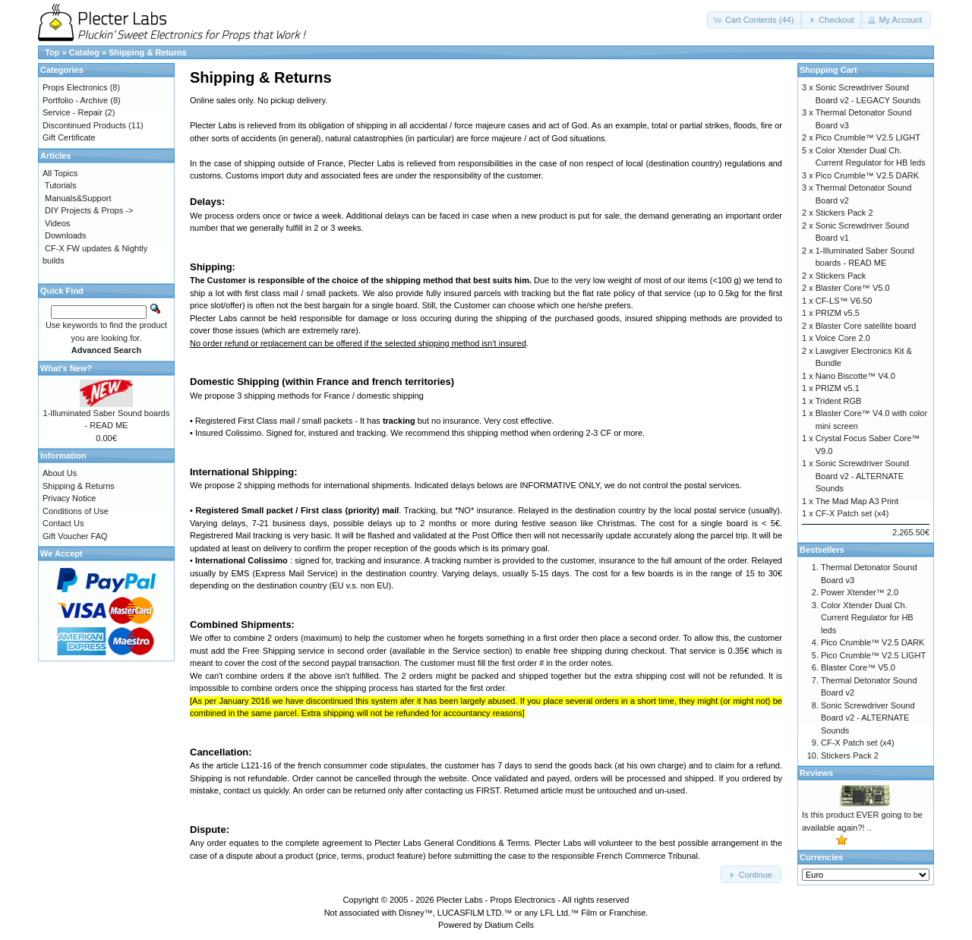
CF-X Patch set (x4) (852, 513)
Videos (57, 223)
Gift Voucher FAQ (75, 536)
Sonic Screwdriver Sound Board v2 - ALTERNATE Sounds (863, 476)
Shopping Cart (828, 69)
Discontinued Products (84, 125)
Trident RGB (839, 400)
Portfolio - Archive (75, 100)
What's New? (66, 368)
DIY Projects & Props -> (89, 210)
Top (52, 52)
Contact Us (63, 523)
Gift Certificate (69, 137)
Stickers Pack (841, 275)
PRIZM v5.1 (838, 388)
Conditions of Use (76, 511)
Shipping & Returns (148, 52)
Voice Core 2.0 (843, 337)
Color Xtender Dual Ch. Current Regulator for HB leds (867, 618)
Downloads (65, 235)
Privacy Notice (69, 498)
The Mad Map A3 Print (857, 501)
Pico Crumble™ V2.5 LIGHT (868, 137)
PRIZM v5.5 (838, 312)
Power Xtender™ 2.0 (859, 592)
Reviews (816, 773)
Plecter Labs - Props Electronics (496, 899)
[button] (755, 20)
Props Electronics (75, 87)
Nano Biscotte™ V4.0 (855, 375)
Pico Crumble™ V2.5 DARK (867, 175)
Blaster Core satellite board (866, 325)
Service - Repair (73, 112)
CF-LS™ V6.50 (844, 300)
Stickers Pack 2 (844, 212)
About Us (60, 473)
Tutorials (61, 185)
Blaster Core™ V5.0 (853, 287)
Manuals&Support (78, 198)
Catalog (84, 52)
